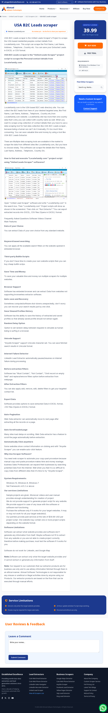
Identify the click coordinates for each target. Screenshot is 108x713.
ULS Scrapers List (32, 16)
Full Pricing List (89, 684)
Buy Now (86, 9)
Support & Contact (90, 690)
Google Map (44, 550)
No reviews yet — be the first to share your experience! (49, 31)
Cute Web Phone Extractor (38, 681)
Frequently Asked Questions (16, 218)
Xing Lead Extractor (63, 696)
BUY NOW (90, 45)
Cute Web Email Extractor (38, 678)
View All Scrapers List (36, 693)
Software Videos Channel (40, 218)
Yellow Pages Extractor (64, 690)
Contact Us (100, 9)
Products (52, 9)
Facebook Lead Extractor (65, 687)
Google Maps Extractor (64, 678)
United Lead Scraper (16, 16)
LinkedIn (30, 550)
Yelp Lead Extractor (63, 693)
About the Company (91, 678)
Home (41, 9)
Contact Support (90, 108)
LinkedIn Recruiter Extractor (39, 687)
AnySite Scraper (62, 684)
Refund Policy (88, 693)
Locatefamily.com (19, 31)
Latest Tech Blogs (90, 687)
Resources (65, 9)
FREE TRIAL (90, 53)
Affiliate (76, 9)
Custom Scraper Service (92, 681)
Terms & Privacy (89, 696)
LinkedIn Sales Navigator (37, 684)
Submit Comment (18, 657)
